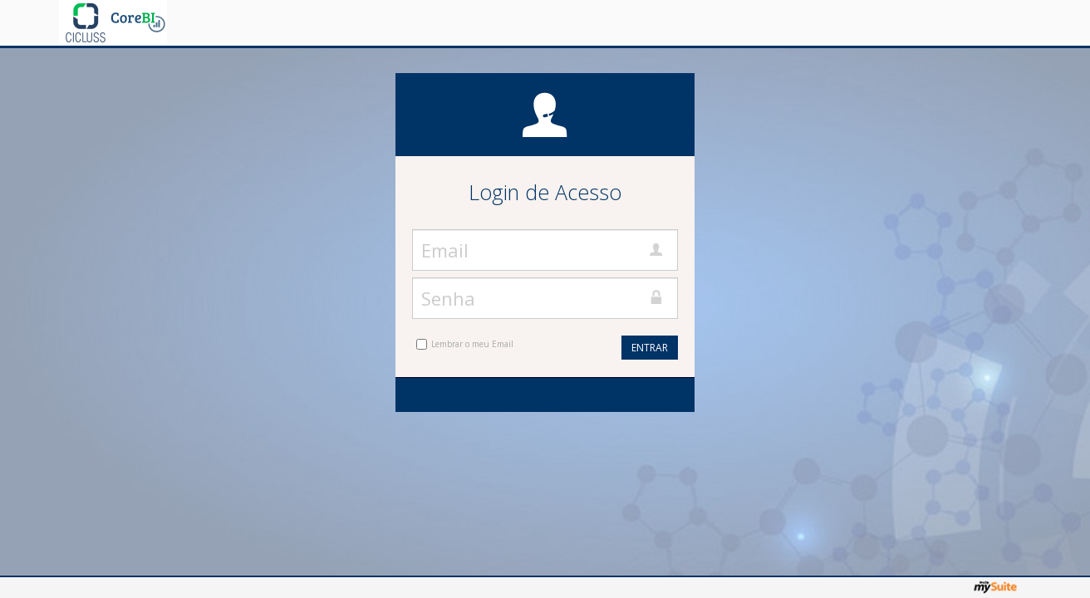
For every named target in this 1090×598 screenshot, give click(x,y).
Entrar (649, 348)
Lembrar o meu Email (472, 344)
